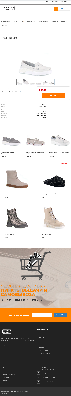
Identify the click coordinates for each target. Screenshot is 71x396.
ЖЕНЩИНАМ (6, 21)
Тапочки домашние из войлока (50, 194)
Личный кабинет (7, 377)
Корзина (63, 8)
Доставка (41, 341)
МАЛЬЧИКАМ (43, 21)
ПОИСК (47, 1)
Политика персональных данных (12, 371)
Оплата (41, 344)
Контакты (55, 1)
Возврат (41, 347)
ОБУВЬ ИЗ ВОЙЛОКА (57, 21)
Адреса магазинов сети (45, 354)
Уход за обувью (43, 350)
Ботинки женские (9, 194)
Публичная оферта (8, 374)
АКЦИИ (4, 26)
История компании (8, 368)
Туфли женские (7, 153)
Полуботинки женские (34, 153)
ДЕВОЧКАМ (30, 21)
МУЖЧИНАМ (18, 21)
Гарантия (41, 338)
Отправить (60, 315)
